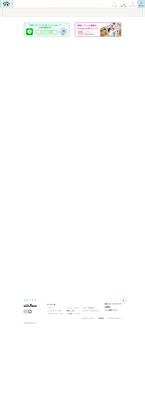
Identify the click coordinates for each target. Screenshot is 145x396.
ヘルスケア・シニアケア (72, 377)
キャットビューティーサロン (55, 383)
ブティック (51, 377)
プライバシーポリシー (114, 387)
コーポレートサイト (88, 387)
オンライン (133, 6)
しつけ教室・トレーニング (73, 383)
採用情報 (101, 387)
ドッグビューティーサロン (55, 380)
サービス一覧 (51, 374)
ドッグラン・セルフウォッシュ (91, 380)
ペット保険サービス (111, 379)
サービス (114, 6)
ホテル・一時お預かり (89, 377)
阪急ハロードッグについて (113, 373)
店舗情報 (107, 376)
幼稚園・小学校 (70, 380)
